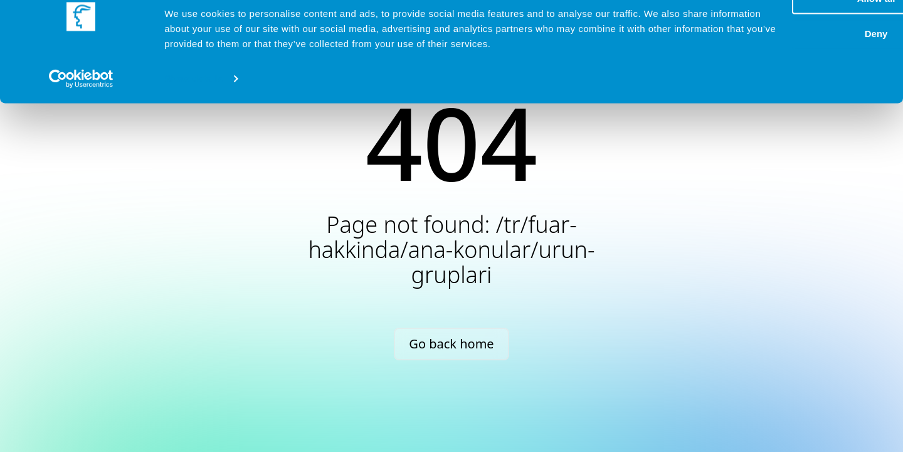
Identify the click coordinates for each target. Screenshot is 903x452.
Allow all (766, 30)
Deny (766, 66)
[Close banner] (883, 19)
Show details (193, 125)
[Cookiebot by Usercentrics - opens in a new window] (81, 125)
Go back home (451, 343)
